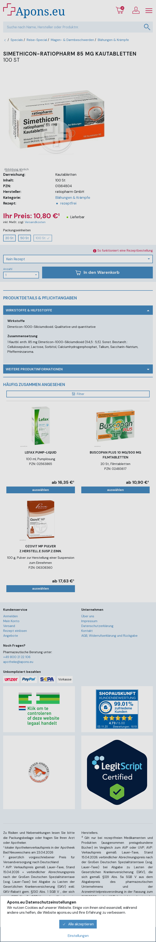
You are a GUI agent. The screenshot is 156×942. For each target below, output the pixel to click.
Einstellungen (78, 935)
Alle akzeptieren (78, 924)
